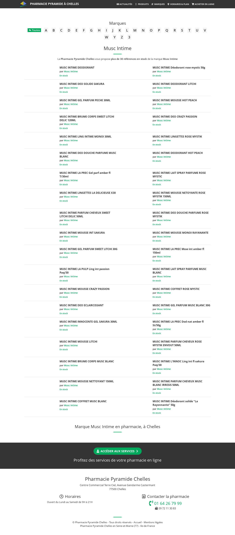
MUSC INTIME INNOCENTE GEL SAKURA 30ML (88, 321)
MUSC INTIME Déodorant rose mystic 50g (179, 67)
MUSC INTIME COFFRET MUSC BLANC (83, 401)
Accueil (138, 522)
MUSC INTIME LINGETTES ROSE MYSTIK (177, 136)
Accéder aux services (117, 451)
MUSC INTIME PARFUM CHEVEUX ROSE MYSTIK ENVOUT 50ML (177, 343)
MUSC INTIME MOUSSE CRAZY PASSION (85, 289)
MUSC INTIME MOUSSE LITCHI (78, 341)
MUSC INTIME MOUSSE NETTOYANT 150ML (87, 381)
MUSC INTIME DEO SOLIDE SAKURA (82, 84)
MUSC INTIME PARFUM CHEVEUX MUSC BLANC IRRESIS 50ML (177, 383)
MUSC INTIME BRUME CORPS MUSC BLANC (87, 361)
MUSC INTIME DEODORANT (77, 67)
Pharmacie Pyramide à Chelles (54, 4)
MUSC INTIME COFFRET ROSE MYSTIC (176, 289)
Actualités (124, 4)
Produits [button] (142, 4)
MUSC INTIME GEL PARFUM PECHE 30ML (85, 100)
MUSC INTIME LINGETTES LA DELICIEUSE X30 (88, 193)
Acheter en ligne (203, 4)
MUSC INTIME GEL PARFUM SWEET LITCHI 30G (89, 249)
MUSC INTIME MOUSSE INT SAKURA (82, 232)
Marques (158, 4)
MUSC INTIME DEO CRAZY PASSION (175, 116)
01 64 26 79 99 (165, 503)
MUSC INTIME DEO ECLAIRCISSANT (81, 305)
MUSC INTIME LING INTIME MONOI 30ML (85, 136)
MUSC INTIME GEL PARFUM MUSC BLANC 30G (181, 305)
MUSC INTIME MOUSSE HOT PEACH (175, 100)
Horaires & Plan (178, 4)
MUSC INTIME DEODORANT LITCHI (174, 84)
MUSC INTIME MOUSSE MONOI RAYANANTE (180, 232)
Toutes (34, 30)
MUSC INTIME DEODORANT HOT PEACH (178, 153)
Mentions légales (153, 522)
